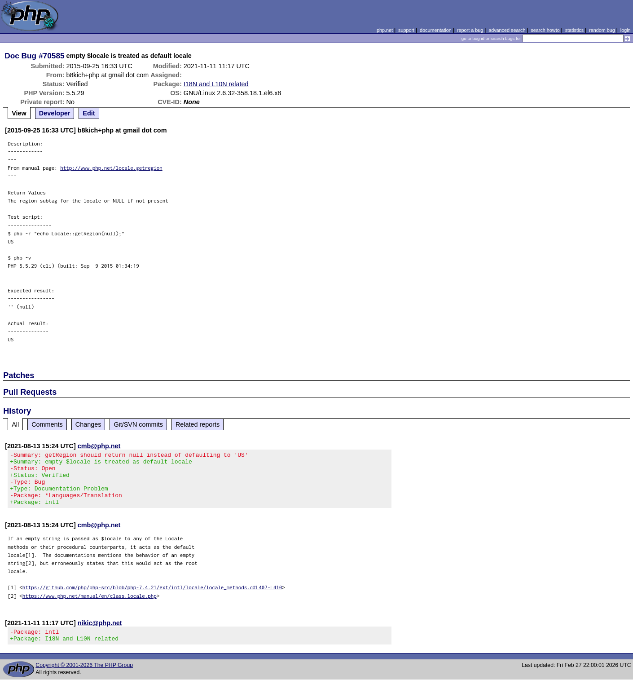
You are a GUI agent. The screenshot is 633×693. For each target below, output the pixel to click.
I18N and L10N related (216, 84)
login (625, 30)
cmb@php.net (99, 446)
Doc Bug (20, 55)
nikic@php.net (100, 633)
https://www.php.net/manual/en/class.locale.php (89, 606)
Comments (47, 424)
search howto (545, 30)
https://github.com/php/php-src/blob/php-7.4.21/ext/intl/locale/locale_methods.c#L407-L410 (152, 598)
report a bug (470, 30)
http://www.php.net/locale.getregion (111, 168)
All (15, 424)
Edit (89, 113)
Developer (54, 113)
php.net (385, 30)
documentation (436, 30)
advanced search (506, 30)
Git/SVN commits (138, 424)
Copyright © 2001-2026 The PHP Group (84, 678)
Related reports (198, 424)
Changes (88, 424)
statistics (574, 30)
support (406, 30)
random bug (602, 30)
